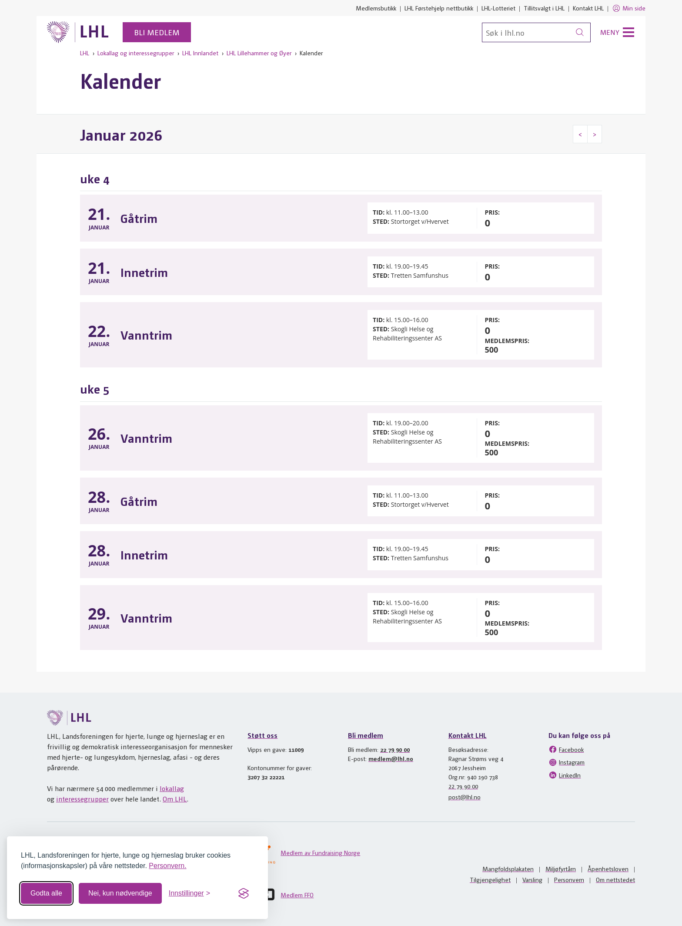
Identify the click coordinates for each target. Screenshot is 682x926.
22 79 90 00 (395, 749)
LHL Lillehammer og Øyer (259, 53)
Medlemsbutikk (376, 8)
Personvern (569, 879)
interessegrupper (82, 798)
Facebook (566, 749)
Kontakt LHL (588, 8)
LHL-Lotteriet (498, 8)
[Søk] (536, 32)
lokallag (172, 788)
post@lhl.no (464, 797)
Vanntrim (146, 334)
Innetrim (144, 271)
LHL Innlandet (200, 53)
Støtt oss (262, 735)
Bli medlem (157, 32)
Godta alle (46, 893)
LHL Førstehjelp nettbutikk (439, 8)
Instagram (566, 762)
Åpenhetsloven (608, 868)
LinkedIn (564, 775)
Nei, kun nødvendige (120, 893)
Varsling (532, 879)
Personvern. (167, 865)
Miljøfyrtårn (560, 868)
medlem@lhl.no (390, 758)
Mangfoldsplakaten (508, 868)
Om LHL (175, 798)
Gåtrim (138, 218)
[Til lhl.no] (78, 32)
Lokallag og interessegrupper (135, 53)
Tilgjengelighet (490, 879)
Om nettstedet (615, 879)
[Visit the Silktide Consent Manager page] (243, 893)
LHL (84, 53)
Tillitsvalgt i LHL (544, 8)
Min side (628, 8)
